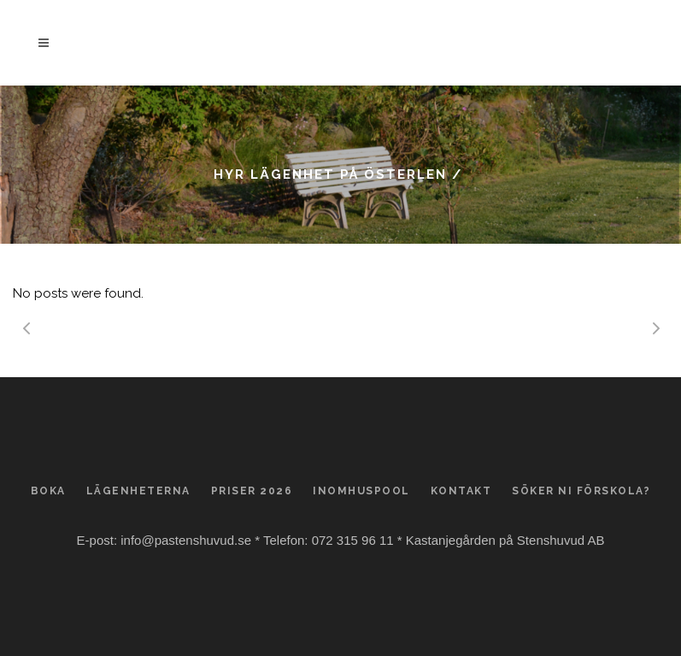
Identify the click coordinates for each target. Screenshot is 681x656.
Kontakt (461, 491)
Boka (48, 491)
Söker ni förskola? (581, 491)
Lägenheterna (138, 491)
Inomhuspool (361, 491)
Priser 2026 (252, 491)
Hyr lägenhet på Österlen (330, 174)
